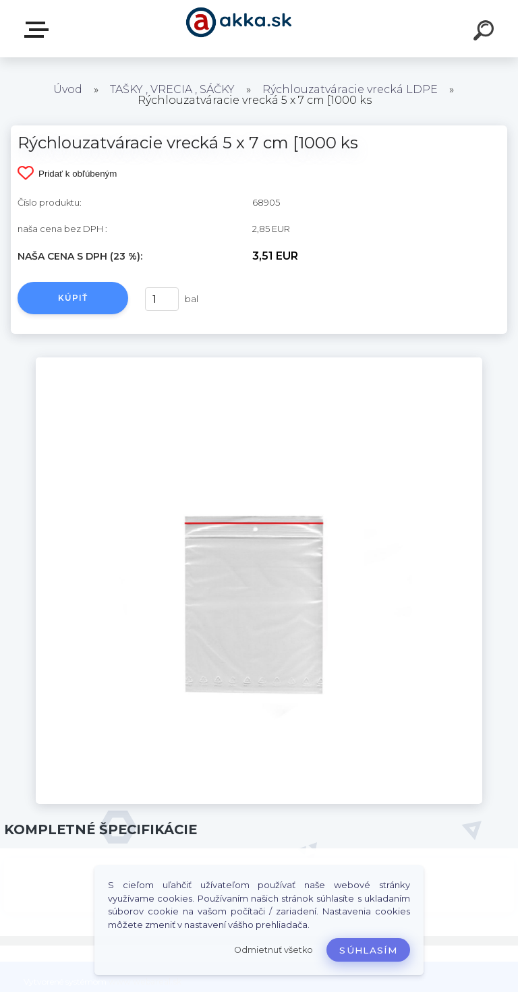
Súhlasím (368, 950)
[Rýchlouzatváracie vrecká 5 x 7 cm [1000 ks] (259, 362)
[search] (485, 32)
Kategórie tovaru (39, 30)
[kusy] (162, 299)
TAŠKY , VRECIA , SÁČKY (172, 89)
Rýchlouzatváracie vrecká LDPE (350, 89)
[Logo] (239, 29)
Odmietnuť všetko (273, 950)
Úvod (67, 89)
